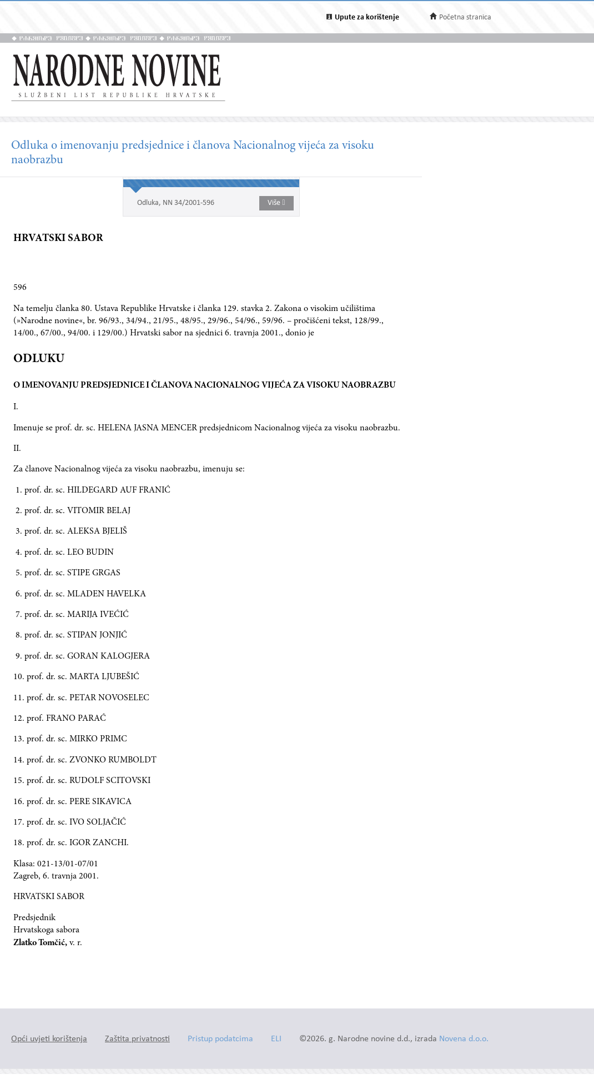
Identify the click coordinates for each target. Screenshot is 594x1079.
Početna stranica (465, 17)
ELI (276, 1039)
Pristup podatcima (220, 1039)
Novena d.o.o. (464, 1039)
